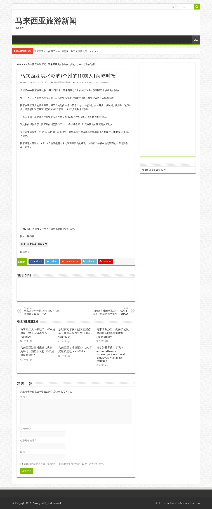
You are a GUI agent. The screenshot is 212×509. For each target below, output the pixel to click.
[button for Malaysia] (31, 244)
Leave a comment (84, 82)
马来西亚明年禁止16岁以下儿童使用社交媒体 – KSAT (42, 311)
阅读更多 (25, 252)
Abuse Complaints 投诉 (154, 170)
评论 (23, 396)
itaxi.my (196, 503)
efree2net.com (182, 503)
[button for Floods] (23, 244)
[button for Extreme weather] (42, 244)
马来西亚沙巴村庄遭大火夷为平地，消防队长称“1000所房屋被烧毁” (37, 351)
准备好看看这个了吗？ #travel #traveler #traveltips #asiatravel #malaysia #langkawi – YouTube (110, 354)
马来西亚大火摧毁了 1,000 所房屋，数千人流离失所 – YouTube (66, 51)
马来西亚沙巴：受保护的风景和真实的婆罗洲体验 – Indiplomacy (112, 333)
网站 (22, 452)
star (25, 82)
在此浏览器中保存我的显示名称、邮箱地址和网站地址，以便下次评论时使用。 (64, 463)
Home (21, 64)
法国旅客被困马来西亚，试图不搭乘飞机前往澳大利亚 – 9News (109, 311)
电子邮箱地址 (28, 440)
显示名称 (25, 429)
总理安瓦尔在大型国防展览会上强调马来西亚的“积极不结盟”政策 (75, 333)
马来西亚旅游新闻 (46, 21)
